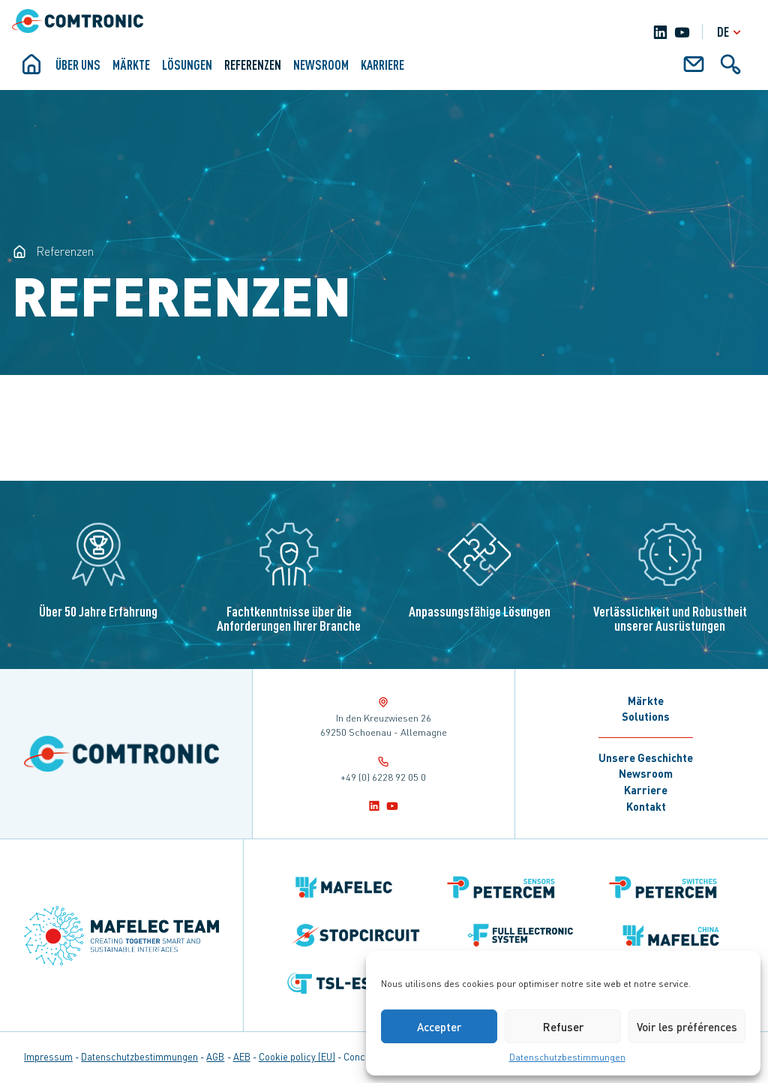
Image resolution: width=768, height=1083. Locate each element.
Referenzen (252, 64)
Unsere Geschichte (645, 757)
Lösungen (187, 64)
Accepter (439, 1026)
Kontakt (646, 806)
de (731, 32)
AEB (241, 1057)
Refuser (563, 1026)
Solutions (646, 716)
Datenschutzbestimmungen (567, 1057)
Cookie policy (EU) (297, 1057)
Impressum (48, 1057)
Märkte (131, 64)
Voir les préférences (687, 1026)
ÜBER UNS (78, 64)
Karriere (382, 64)
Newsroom (321, 64)
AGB (215, 1057)
